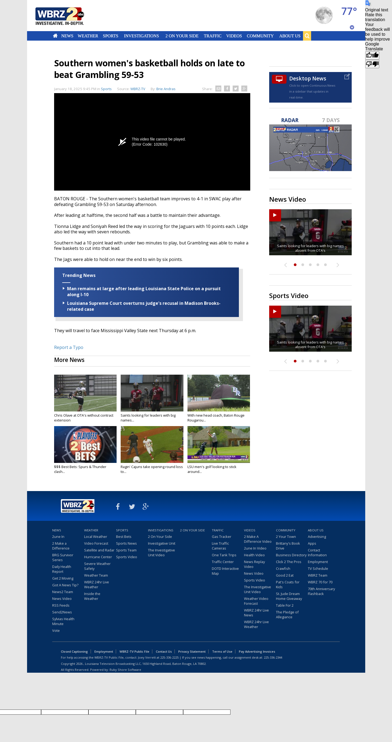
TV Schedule (318, 568)
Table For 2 (285, 605)
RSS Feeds (61, 605)
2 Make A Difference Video (258, 539)
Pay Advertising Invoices (257, 651)
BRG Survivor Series (62, 557)
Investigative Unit (161, 543)
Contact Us (164, 651)
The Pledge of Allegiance (287, 614)
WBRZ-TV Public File (134, 651)
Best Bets (123, 536)
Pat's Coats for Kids (287, 584)
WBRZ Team (317, 575)
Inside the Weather (92, 596)
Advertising (317, 536)
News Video (62, 598)
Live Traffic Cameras (220, 546)
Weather (88, 35)
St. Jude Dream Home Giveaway (289, 596)
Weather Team (96, 575)
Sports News (126, 543)
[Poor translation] (372, 64)
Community (260, 35)
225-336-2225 (169, 657)
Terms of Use (222, 651)
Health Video (254, 555)
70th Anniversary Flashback (321, 591)
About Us (289, 35)
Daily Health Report (61, 569)
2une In (58, 536)
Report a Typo (68, 347)
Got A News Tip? (65, 585)
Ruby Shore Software (125, 670)
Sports (110, 35)
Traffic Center (223, 561)
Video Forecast (96, 543)
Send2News (62, 612)
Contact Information (317, 552)
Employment (318, 561)
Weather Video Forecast (256, 601)
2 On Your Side (181, 35)
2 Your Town (286, 536)
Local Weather (95, 536)
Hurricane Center (98, 556)
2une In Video (255, 548)
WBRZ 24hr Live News (256, 612)
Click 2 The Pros (288, 561)
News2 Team (62, 591)
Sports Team (126, 550)
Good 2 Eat (285, 575)
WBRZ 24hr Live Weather (96, 584)
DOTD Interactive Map (225, 571)
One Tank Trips (224, 555)
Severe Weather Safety (97, 566)
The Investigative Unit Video (161, 552)
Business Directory (291, 555)
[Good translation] (372, 55)
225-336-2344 (273, 657)
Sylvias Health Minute (63, 621)
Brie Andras (166, 88)
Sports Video (126, 556)
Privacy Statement (192, 651)
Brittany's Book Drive (288, 546)
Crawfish (283, 568)
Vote (56, 630)
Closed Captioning (74, 651)
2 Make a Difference (61, 546)
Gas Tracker (221, 536)
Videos (234, 35)
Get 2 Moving (62, 578)
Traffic (213, 35)
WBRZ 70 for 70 (320, 582)
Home (55, 35)
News (67, 35)
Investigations (141, 35)
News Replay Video (254, 564)
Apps (312, 543)
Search (307, 35)
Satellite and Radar (99, 550)
